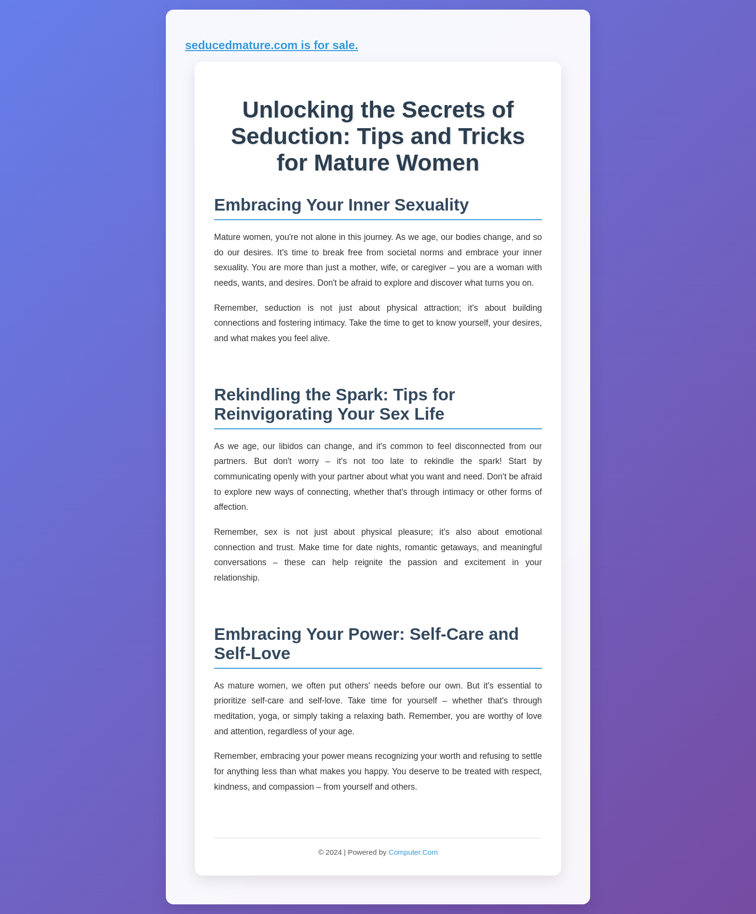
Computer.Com (413, 852)
